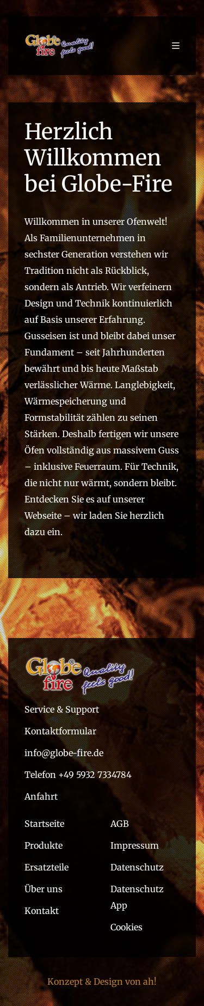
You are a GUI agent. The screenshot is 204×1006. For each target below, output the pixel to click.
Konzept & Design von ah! (102, 981)
